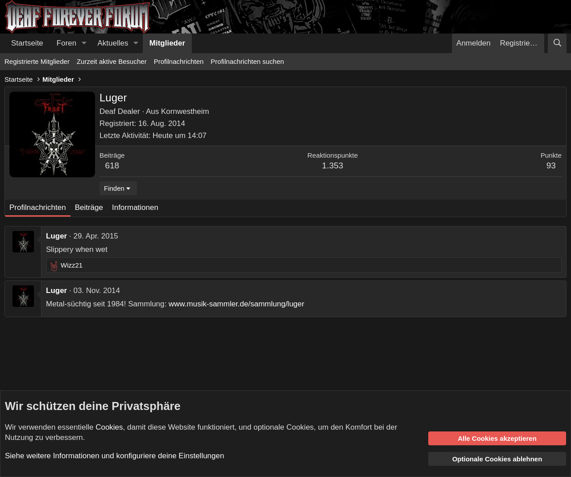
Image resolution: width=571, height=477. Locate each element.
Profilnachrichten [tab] (37, 207)
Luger (56, 236)
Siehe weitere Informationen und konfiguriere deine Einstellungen (114, 456)
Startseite (27, 43)
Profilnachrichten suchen (247, 61)
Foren (66, 43)
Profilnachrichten (179, 61)
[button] (84, 43)
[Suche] (557, 43)
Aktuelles (113, 43)
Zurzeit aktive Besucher (112, 61)
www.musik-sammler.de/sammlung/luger (236, 304)
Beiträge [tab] (89, 207)
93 (551, 165)
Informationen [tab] (135, 207)
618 (112, 165)
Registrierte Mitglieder (37, 61)
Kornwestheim (185, 111)
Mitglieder (167, 43)
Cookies (109, 427)
